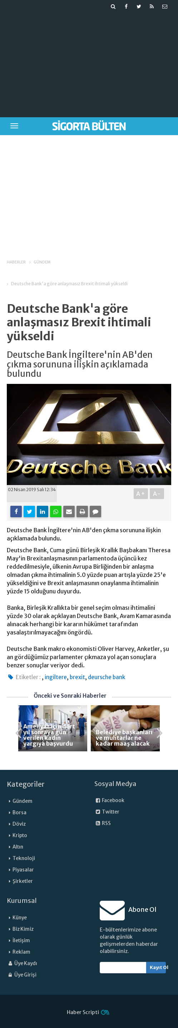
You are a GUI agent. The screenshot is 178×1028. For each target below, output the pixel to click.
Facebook (109, 800)
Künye (20, 918)
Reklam (21, 952)
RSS (102, 823)
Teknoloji (24, 858)
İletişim (21, 941)
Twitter (106, 812)
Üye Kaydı (22, 963)
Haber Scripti (83, 1012)
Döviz (19, 824)
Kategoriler (26, 784)
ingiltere (56, 677)
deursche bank (106, 677)
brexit (77, 677)
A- (157, 493)
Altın (18, 847)
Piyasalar (23, 870)
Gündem (23, 801)
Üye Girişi (21, 975)
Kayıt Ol (158, 967)
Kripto (20, 835)
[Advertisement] (89, 63)
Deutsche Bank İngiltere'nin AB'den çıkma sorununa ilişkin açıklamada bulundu (80, 364)
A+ (141, 493)
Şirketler (23, 881)
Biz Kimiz (23, 929)
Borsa (19, 813)
